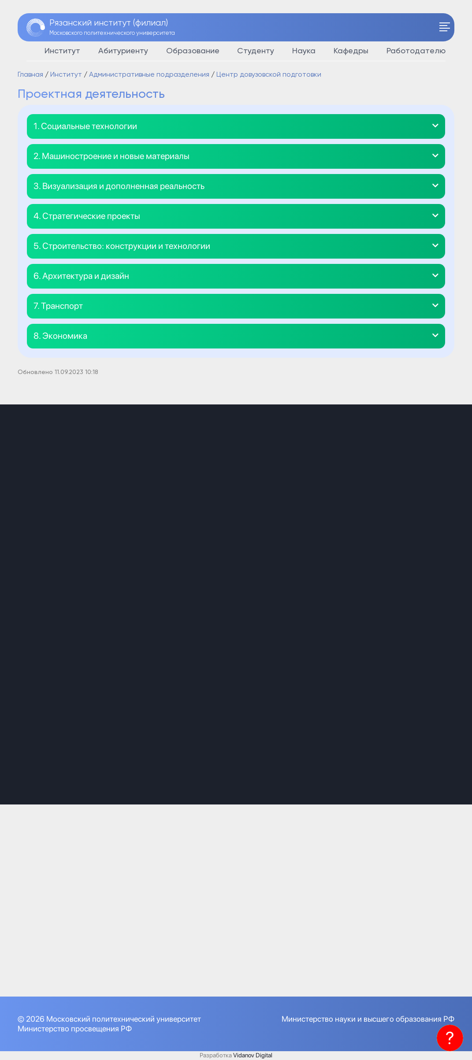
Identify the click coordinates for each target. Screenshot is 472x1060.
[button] (236, 126)
